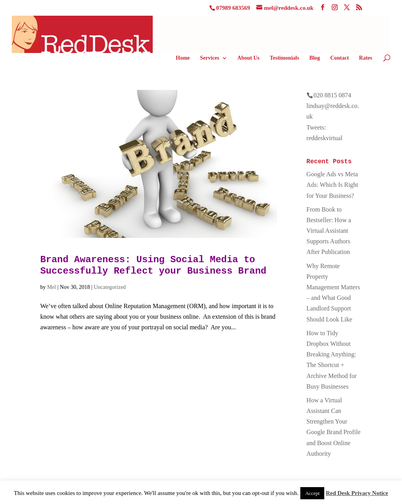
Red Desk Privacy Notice (357, 493)
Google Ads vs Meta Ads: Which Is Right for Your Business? (332, 185)
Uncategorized (110, 287)
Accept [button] (312, 493)
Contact (339, 58)
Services (209, 58)
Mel (51, 287)
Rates (365, 58)
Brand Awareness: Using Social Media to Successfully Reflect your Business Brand (153, 265)
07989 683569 (233, 8)
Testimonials (284, 58)
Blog (314, 58)
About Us (248, 58)
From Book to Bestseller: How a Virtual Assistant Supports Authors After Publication (329, 231)
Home (183, 58)
